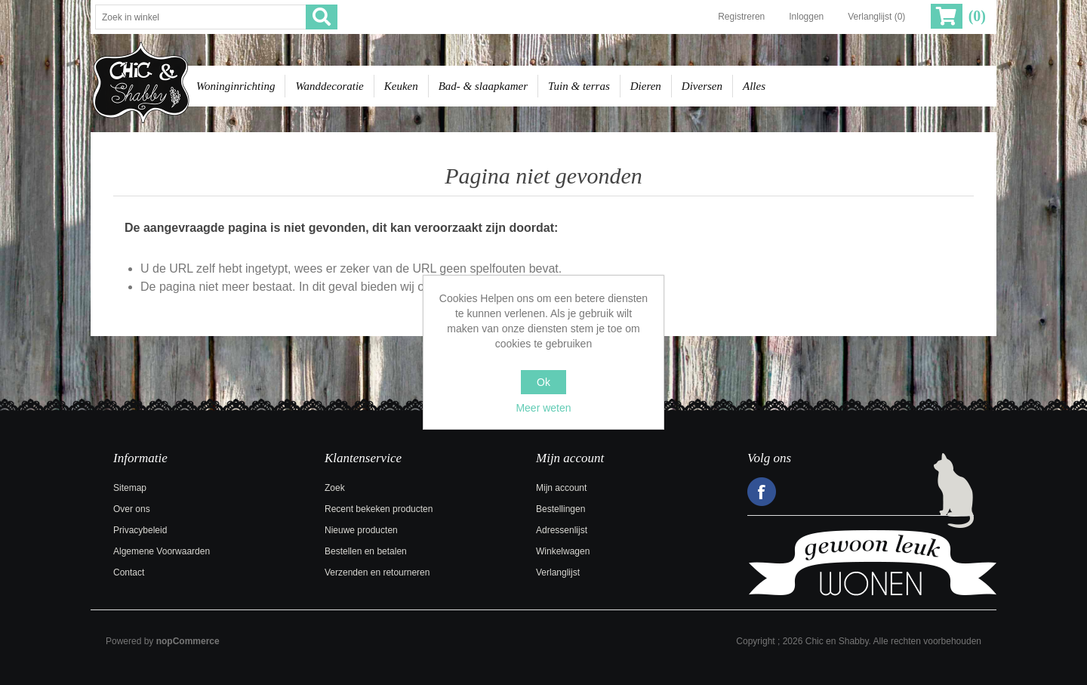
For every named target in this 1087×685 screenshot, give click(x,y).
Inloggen (806, 16)
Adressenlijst (561, 530)
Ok (543, 382)
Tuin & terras (579, 86)
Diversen (702, 86)
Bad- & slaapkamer (483, 86)
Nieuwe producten (361, 530)
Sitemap (129, 488)
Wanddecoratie (329, 86)
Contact (128, 572)
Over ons (131, 509)
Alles (754, 86)
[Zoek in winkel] (200, 17)
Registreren (741, 16)
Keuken (401, 86)
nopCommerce (188, 641)
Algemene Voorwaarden (161, 551)
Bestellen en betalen (366, 551)
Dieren (645, 86)
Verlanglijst (558, 572)
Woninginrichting (235, 86)
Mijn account (561, 488)
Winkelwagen (563, 551)
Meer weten (543, 408)
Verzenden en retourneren (377, 572)
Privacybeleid (140, 530)
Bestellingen (560, 509)
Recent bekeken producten (379, 509)
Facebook (761, 491)
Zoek (335, 488)
